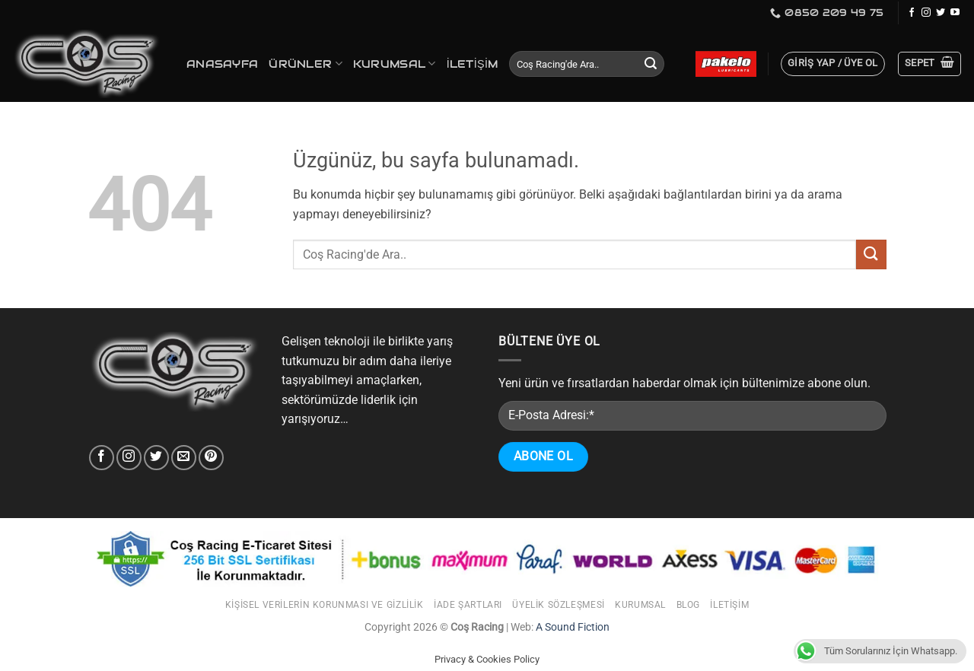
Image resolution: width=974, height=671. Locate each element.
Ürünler (305, 63)
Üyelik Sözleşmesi (558, 604)
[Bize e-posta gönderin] (183, 457)
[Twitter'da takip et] (940, 13)
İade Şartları (468, 604)
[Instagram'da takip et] (926, 13)
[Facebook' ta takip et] (911, 13)
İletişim (472, 64)
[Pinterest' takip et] (211, 457)
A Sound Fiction (571, 627)
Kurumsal (394, 63)
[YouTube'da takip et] (955, 13)
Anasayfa (222, 64)
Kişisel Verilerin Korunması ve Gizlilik (324, 604)
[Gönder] (651, 64)
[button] (833, 64)
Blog (688, 604)
